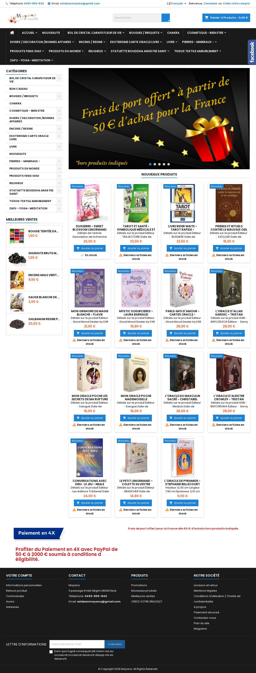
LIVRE (170, 42)
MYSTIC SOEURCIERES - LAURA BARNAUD (136, 313)
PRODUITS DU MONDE (65, 51)
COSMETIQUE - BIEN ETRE (205, 33)
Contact (77, 575)
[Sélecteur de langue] (177, 3)
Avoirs (10, 602)
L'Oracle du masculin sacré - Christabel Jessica (182, 399)
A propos (200, 607)
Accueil (28, 33)
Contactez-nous (205, 618)
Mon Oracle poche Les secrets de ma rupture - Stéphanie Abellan (90, 399)
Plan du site (201, 623)
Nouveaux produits (159, 174)
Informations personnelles (24, 585)
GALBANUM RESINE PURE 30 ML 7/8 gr (44, 319)
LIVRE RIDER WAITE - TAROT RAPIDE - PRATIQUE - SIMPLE (182, 229)
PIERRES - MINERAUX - (198, 42)
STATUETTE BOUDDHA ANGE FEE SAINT (138, 51)
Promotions (139, 585)
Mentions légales (205, 591)
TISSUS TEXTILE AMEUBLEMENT (196, 51)
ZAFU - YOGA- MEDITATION (30, 60)
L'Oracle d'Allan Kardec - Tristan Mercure (229, 314)
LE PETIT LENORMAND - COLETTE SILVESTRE (136, 482)
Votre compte (19, 575)
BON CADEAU (18, 89)
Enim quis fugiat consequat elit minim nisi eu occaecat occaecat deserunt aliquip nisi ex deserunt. (83, 655)
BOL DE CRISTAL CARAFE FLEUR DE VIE (94, 33)
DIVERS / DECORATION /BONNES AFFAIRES (40, 42)
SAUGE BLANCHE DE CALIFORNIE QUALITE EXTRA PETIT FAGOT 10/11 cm (44, 297)
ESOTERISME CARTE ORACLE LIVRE (134, 42)
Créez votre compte (236, 3)
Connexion (210, 3)
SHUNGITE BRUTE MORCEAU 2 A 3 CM (44, 253)
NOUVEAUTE (51, 33)
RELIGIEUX (95, 51)
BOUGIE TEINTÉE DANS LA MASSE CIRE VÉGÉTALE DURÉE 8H (44, 231)
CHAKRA (173, 33)
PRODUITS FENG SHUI (25, 51)
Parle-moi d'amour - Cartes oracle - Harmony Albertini (182, 314)
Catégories (16, 71)
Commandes (15, 596)
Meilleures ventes (143, 596)
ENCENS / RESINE (90, 42)
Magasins (200, 629)
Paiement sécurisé (206, 612)
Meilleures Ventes (22, 219)
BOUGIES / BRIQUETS (144, 33)
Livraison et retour (206, 585)
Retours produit (16, 591)
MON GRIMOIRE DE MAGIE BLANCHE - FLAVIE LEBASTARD (89, 314)
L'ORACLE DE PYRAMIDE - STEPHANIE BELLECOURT (182, 482)
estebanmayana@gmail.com (80, 3)
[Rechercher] (141, 18)
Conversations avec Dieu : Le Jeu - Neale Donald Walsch (90, 484)
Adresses (12, 607)
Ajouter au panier (90, 248)
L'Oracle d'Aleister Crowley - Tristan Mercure (229, 399)
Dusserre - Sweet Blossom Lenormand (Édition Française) (90, 229)
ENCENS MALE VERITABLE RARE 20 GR (44, 275)
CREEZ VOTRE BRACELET (146, 602)
